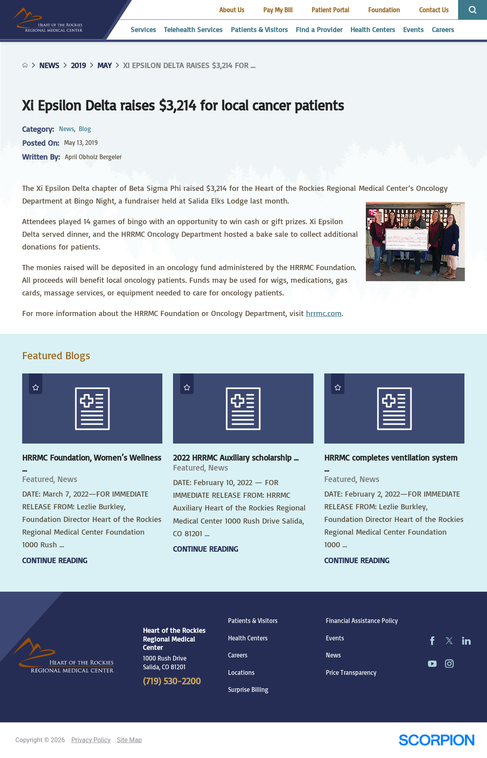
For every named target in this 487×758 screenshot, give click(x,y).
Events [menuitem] (413, 29)
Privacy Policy (90, 740)
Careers (237, 655)
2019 (78, 65)
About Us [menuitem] (231, 10)
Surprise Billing (248, 689)
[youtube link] (432, 663)
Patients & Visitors (253, 621)
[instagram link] (449, 663)
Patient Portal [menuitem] (330, 10)
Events (335, 638)
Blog (85, 129)
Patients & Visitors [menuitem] (259, 29)
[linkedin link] (466, 641)
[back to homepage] (25, 65)
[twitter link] (449, 641)
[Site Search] (472, 10)
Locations (241, 672)
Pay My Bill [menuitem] (278, 10)
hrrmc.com (324, 313)
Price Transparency (351, 672)
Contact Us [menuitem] (434, 10)
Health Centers (248, 638)
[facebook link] (432, 641)
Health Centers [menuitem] (372, 29)
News (49, 65)
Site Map (129, 740)
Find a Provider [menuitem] (319, 29)
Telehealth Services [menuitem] (193, 29)
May (104, 65)
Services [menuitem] (143, 29)
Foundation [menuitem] (384, 10)
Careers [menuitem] (443, 29)
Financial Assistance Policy (362, 621)
